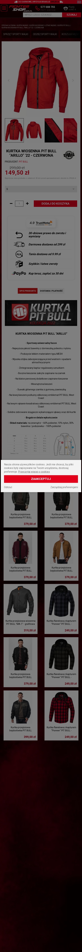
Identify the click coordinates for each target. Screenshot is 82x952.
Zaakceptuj (41, 479)
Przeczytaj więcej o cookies (34, 471)
